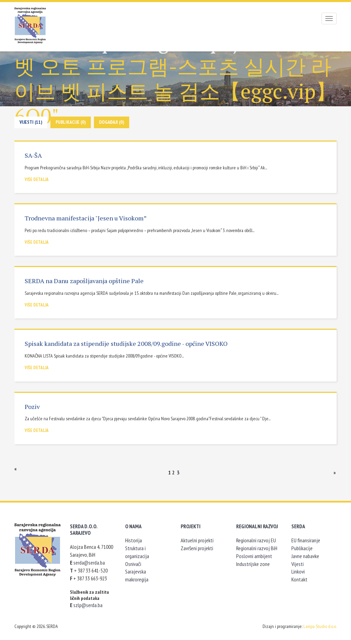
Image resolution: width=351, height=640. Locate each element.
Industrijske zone (253, 563)
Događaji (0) (111, 122)
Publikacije (302, 548)
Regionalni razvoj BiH (256, 548)
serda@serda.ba (89, 562)
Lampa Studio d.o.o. (320, 626)
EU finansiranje (305, 540)
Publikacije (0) (71, 122)
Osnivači (133, 563)
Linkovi (298, 571)
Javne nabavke (305, 556)
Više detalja (37, 179)
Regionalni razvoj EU (256, 540)
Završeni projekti (197, 548)
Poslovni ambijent (254, 556)
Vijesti (297, 563)
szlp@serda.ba (87, 605)
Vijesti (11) (31, 122)
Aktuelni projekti (197, 540)
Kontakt (299, 579)
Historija (133, 540)
